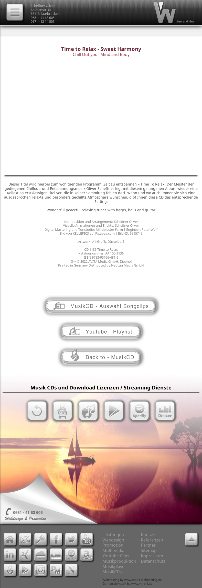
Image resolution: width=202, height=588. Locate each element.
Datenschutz (153, 561)
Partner (148, 545)
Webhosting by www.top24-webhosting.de (132, 580)
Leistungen (113, 534)
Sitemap (149, 550)
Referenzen (152, 540)
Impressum (152, 556)
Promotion (112, 545)
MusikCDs (112, 571)
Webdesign (113, 540)
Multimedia (113, 550)
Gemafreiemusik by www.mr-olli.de (127, 583)
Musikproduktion (119, 561)
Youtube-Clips (115, 556)
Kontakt (148, 534)
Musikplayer (114, 566)
